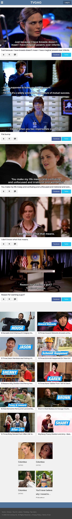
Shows (9, 512)
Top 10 (15, 512)
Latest (20, 512)
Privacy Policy (36, 515)
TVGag (36, 2)
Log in (67, 2)
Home (4, 512)
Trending (26, 512)
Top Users (33, 512)
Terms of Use (46, 515)
